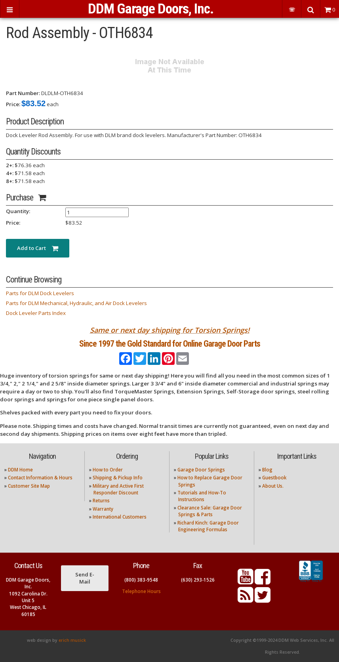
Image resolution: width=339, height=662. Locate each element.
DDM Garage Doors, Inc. (150, 8)
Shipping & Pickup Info (118, 478)
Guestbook (274, 478)
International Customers (120, 517)
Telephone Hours (141, 591)
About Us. (273, 486)
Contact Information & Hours (40, 478)
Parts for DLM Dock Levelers (40, 293)
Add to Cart (37, 248)
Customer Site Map (29, 486)
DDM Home (20, 470)
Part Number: (23, 93)
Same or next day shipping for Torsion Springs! (169, 330)
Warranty (103, 509)
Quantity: (18, 211)
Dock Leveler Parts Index (36, 313)
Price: (13, 104)
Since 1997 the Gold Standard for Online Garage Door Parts (169, 344)
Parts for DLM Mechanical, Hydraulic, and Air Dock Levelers (76, 303)
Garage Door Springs (201, 470)
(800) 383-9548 (141, 580)
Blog (267, 470)
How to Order (108, 470)
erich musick (72, 640)
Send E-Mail (84, 578)
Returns (101, 501)
